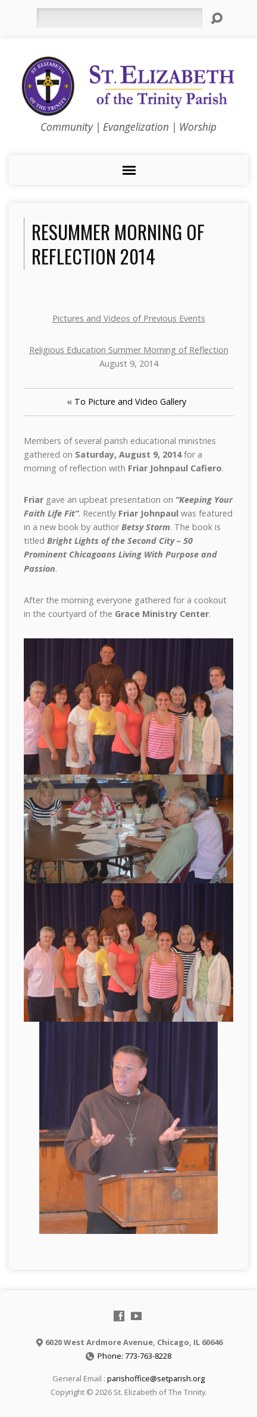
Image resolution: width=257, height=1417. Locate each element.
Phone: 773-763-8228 (134, 1355)
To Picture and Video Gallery (130, 401)
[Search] (119, 17)
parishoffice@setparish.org (156, 1378)
